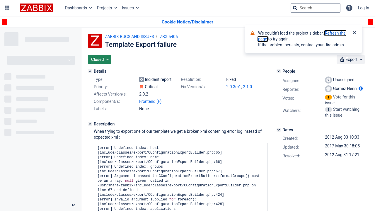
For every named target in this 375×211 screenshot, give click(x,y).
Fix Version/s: (193, 86)
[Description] (90, 124)
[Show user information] (360, 88)
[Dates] (279, 130)
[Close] (354, 33)
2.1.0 (247, 86)
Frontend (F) (150, 101)
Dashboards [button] (76, 8)
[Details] (90, 71)
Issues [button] (128, 8)
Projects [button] (104, 8)
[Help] (349, 8)
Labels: (100, 108)
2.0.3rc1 (233, 86)
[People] (279, 71)
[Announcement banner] (187, 22)
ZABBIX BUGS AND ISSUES (129, 36)
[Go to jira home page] (36, 8)
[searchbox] (315, 8)
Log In (363, 8)
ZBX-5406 (169, 36)
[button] (7, 8)
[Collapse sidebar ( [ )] (73, 205)
